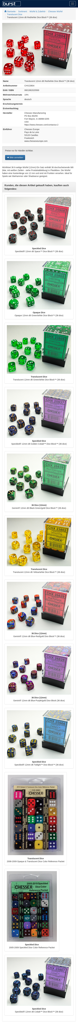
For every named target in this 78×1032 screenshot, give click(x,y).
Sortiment (22, 11)
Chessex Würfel (55, 11)
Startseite (10, 11)
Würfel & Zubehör (38, 11)
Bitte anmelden (15, 157)
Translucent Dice (14, 14)
